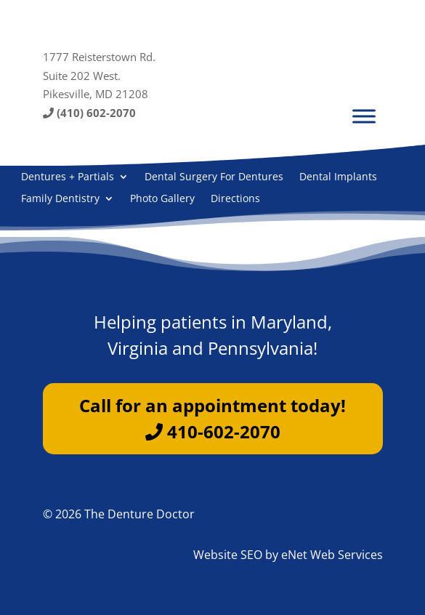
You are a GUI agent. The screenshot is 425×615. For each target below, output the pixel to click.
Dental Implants (338, 177)
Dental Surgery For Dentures (214, 177)
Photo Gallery (162, 199)
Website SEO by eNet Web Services (288, 555)
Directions (235, 199)
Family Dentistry (60, 199)
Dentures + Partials (67, 177)
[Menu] (364, 116)
